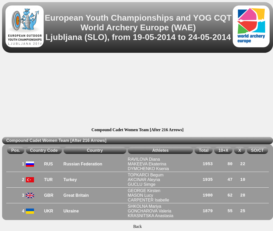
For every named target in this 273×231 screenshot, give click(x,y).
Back (137, 226)
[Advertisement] (137, 91)
